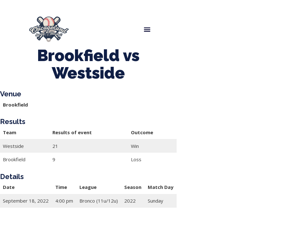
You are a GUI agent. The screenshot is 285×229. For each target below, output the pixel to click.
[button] (147, 29)
